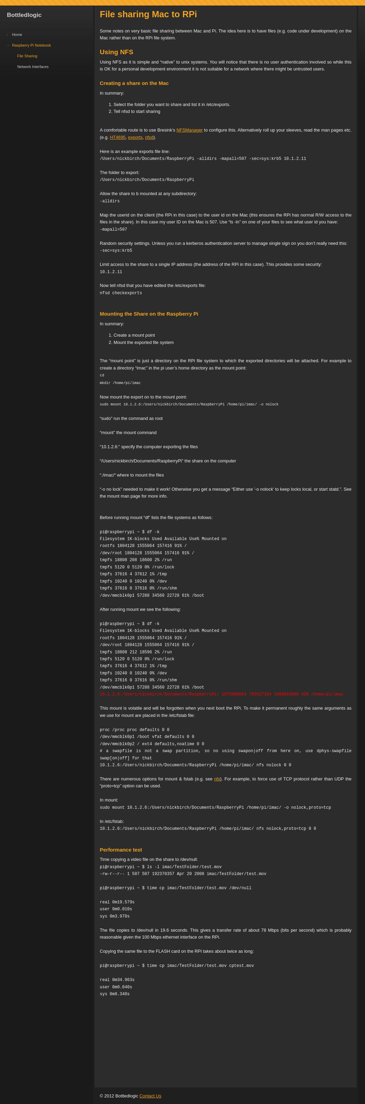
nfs (217, 777)
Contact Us (150, 1094)
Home (17, 34)
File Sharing (27, 56)
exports (135, 137)
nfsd (149, 137)
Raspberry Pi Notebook (31, 45)
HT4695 (118, 137)
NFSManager (189, 130)
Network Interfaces (33, 67)
